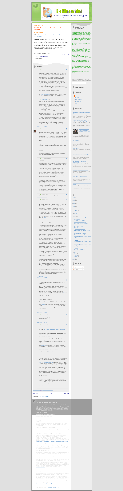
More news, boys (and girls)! (79, 249)
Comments (75, 269)
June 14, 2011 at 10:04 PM (42, 191)
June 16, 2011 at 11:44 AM (42, 197)
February (76, 255)
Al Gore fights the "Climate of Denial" (81, 223)
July (75, 214)
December (76, 207)
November (76, 209)
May (75, 250)
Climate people (77, 219)
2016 (74, 199)
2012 (74, 204)
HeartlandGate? (76, 140)
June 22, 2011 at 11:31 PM (42, 386)
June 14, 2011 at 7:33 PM (42, 155)
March (75, 253)
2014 (74, 201)
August (75, 213)
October (76, 210)
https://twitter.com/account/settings (42, 469)
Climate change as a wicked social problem (81, 154)
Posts (74, 267)
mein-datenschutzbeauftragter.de (53, 487)
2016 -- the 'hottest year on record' (80, 176)
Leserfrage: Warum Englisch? (79, 220)
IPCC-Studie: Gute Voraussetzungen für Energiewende (54, 329)
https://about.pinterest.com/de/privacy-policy (44, 483)
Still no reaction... (51, 351)
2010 (74, 258)
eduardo (77, 103)
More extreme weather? (78, 226)
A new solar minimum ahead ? (80, 217)
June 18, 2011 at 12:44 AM (42, 322)
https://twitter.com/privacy (40, 467)
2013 (74, 203)
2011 (74, 206)
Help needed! (76, 231)
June (75, 216)
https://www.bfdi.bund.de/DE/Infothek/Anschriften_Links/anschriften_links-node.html (52, 441)
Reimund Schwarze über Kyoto (80, 222)
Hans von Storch (78, 99)
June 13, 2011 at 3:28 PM (42, 96)
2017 (74, 197)
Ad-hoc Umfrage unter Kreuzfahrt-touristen (82, 230)
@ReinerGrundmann (79, 95)
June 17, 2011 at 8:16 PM (42, 277)
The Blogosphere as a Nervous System (81, 224)
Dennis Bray (77, 97)
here (45, 217)
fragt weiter (43, 345)
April (75, 252)
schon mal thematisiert (45, 94)
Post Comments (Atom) (44, 396)
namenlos (41, 276)
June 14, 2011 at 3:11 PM (42, 126)
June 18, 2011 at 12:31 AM (42, 312)
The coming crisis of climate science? (80, 170)
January (76, 256)
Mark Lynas (43, 304)
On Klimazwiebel (76, 148)
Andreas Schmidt (45, 99)
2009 (74, 259)
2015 (74, 200)
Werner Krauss (78, 101)
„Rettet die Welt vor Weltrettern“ (80, 233)
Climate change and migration (80, 234)
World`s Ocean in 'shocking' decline (46, 362)
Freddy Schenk (44, 128)
